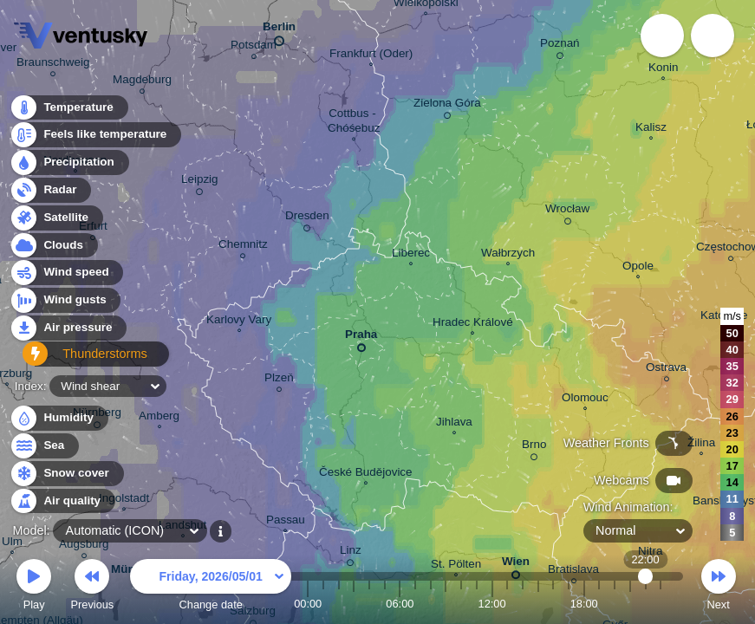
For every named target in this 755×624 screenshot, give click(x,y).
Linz (350, 552)
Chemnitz (243, 246)
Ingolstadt (124, 500)
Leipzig (199, 182)
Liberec (411, 254)
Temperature (68, 112)
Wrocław (567, 211)
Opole (638, 267)
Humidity (58, 418)
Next (718, 587)
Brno (534, 447)
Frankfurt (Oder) (371, 55)
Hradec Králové (473, 324)
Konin (663, 69)
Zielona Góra (447, 105)
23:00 (660, 603)
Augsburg (84, 546)
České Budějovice (366, 474)
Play (33, 587)
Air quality (62, 501)
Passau (285, 521)
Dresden (307, 218)
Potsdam (254, 47)
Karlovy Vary (238, 321)
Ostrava (666, 370)
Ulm (12, 543)
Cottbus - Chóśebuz (354, 123)
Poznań (560, 45)
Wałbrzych (508, 254)
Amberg (159, 417)
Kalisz (651, 129)
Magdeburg (142, 82)
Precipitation (68, 167)
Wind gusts (65, 305)
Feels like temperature (94, 140)
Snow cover (66, 473)
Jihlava (454, 423)
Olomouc (585, 399)
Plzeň (279, 380)
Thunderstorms (76, 360)
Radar (50, 194)
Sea (43, 445)
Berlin (279, 30)
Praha (361, 338)
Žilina (701, 444)
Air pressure (68, 332)
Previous (92, 587)
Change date (210, 587)
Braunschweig (52, 64)
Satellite (55, 222)
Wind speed (66, 277)
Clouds (53, 250)
